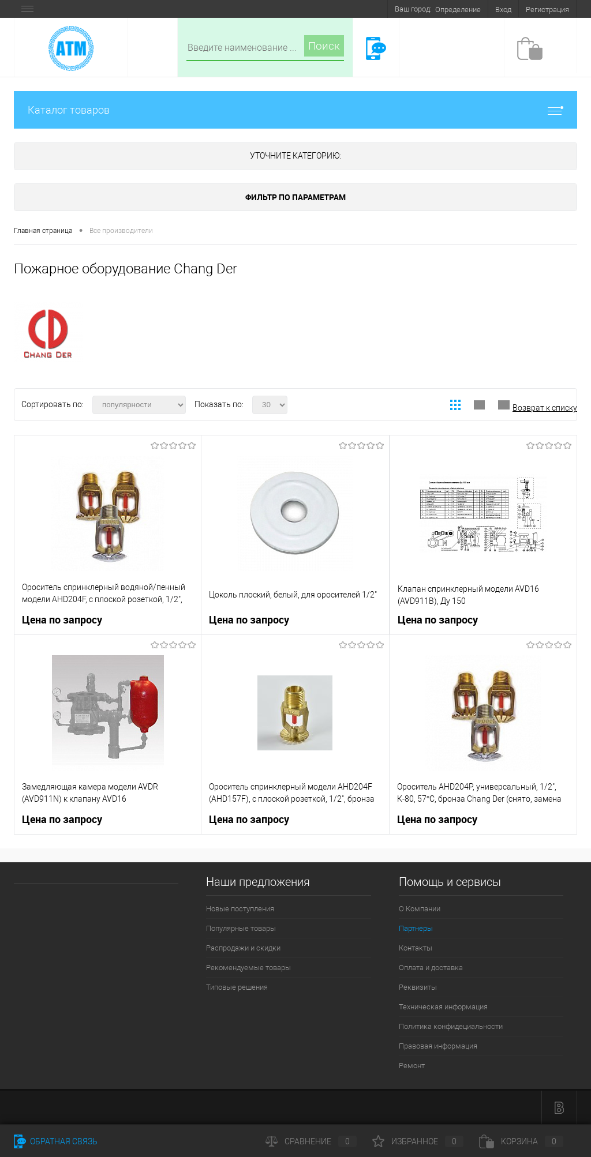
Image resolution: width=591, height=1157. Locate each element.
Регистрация (547, 9)
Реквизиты (418, 987)
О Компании (419, 908)
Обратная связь (56, 1141)
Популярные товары (241, 928)
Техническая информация (443, 1006)
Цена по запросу (62, 620)
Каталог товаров (295, 110)
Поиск (324, 45)
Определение (458, 9)
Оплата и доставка (431, 967)
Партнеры (416, 928)
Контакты (415, 948)
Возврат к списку (545, 407)
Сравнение (311, 1141)
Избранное (417, 1141)
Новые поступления (240, 908)
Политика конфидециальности (451, 1026)
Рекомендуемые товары (248, 967)
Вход (503, 9)
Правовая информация (438, 1046)
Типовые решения (237, 987)
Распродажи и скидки (243, 948)
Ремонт (412, 1065)
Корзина (521, 1141)
